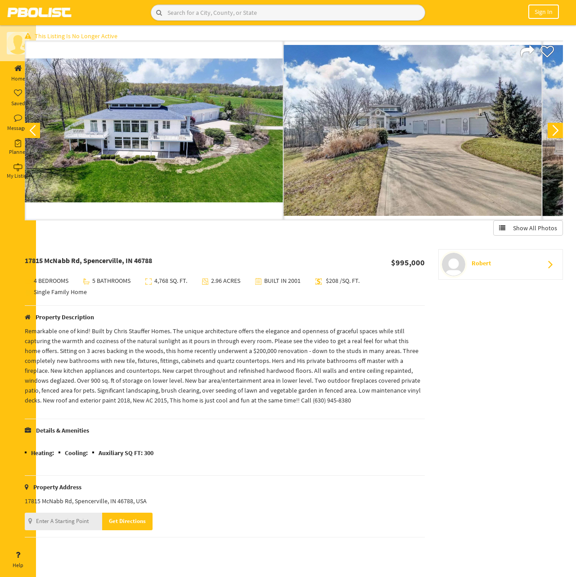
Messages (18, 122)
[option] (172, 133)
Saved (18, 98)
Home (18, 73)
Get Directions (145, 533)
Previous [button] (50, 133)
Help (18, 559)
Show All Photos (525, 231)
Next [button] (552, 133)
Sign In (544, 12)
